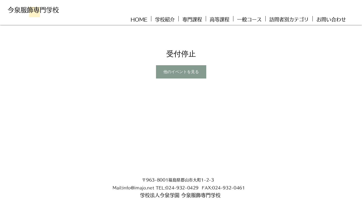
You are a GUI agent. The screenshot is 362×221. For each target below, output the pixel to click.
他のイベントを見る (181, 72)
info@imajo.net (138, 188)
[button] (289, 18)
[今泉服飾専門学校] (35, 10)
